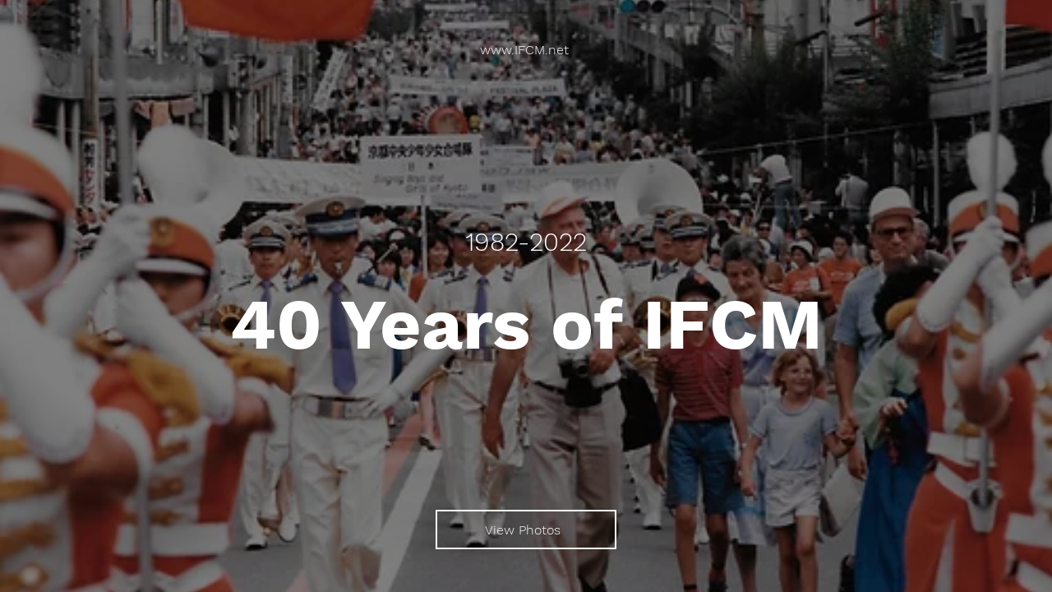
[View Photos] (526, 529)
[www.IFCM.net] (526, 50)
